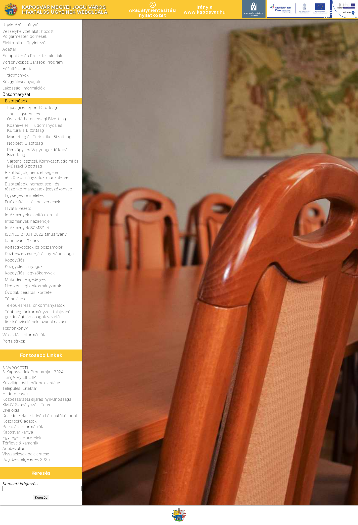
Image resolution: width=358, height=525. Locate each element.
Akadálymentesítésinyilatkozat (152, 13)
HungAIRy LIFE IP (19, 377)
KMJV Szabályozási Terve (26, 404)
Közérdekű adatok (19, 421)
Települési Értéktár (19, 388)
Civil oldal (11, 410)
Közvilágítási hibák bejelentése (31, 383)
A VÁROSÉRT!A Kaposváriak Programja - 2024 (33, 370)
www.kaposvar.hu (204, 12)
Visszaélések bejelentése (25, 454)
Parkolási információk (22, 426)
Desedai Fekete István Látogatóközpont (40, 415)
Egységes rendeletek (22, 437)
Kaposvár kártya (17, 432)
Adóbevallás (13, 448)
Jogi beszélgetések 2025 (26, 459)
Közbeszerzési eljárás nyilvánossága (36, 399)
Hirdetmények (15, 394)
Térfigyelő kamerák (20, 443)
